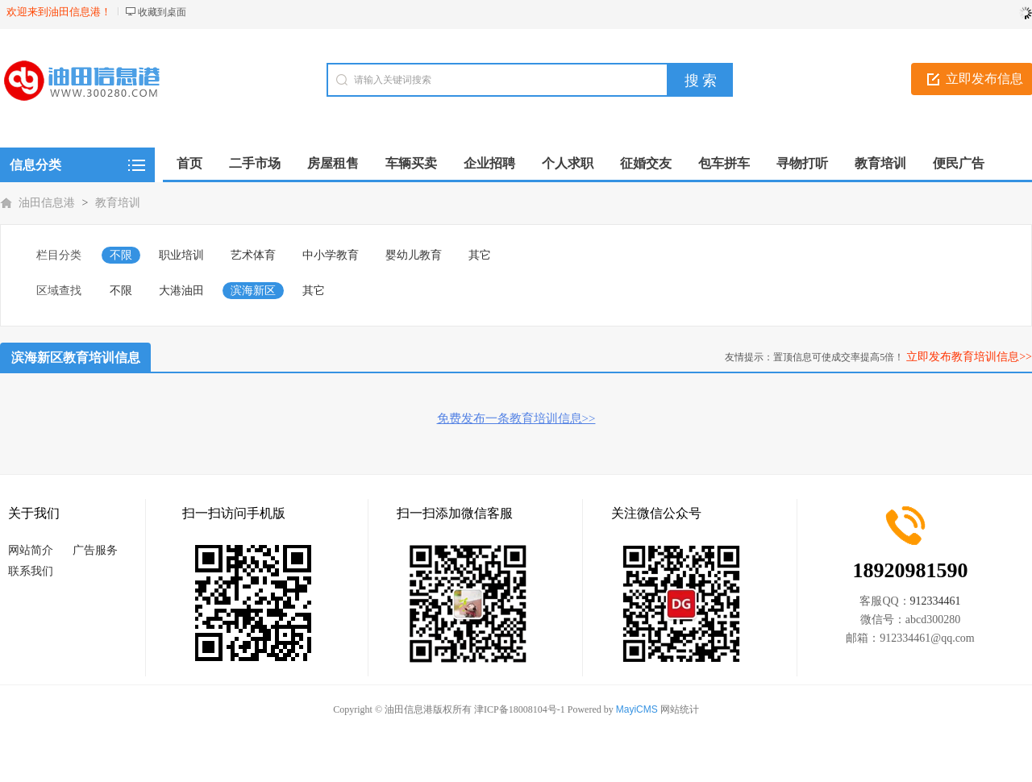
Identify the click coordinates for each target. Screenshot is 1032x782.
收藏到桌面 (162, 12)
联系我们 (30, 571)
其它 (479, 255)
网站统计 (679, 709)
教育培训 (117, 203)
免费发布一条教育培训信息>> (516, 418)
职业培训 (181, 255)
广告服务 (95, 550)
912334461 (935, 601)
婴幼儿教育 (413, 255)
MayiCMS (637, 709)
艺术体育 (253, 255)
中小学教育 (330, 255)
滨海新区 (253, 291)
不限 (121, 255)
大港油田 (181, 291)
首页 (189, 163)
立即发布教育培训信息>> (969, 357)
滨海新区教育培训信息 (75, 357)
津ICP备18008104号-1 (519, 709)
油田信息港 (47, 203)
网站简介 (30, 550)
